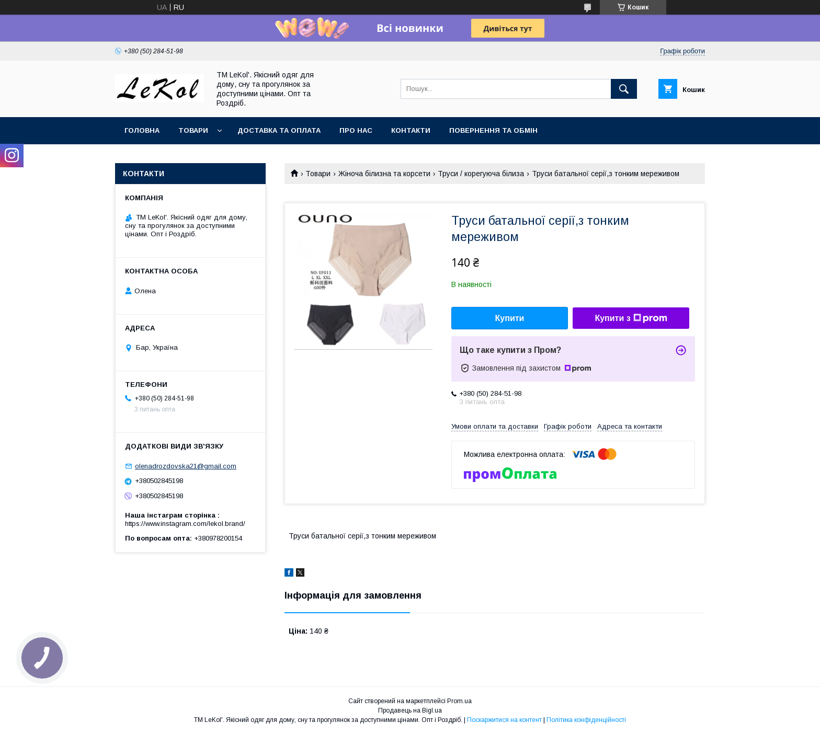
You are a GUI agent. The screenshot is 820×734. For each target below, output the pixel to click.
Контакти (410, 130)
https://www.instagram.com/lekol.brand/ (185, 523)
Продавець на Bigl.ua (410, 710)
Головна (142, 130)
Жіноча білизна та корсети (384, 173)
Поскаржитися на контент (504, 720)
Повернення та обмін (493, 130)
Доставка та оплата (279, 130)
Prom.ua (459, 701)
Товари (193, 130)
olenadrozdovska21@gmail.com (185, 466)
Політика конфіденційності (586, 720)
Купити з (631, 318)
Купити (510, 318)
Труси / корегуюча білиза (481, 173)
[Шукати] (624, 89)
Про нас (355, 130)
